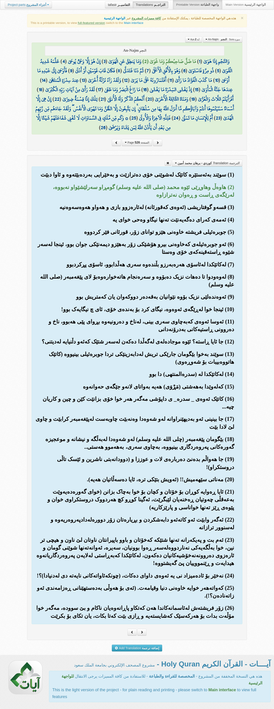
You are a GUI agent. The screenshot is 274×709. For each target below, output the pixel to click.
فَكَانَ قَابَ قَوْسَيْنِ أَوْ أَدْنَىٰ (95, 71)
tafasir (119, 5)
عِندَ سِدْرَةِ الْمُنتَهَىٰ (64, 80)
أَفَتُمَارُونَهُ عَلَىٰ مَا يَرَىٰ (148, 80)
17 (99, 90)
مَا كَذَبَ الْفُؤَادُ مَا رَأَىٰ (193, 80)
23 (218, 118)
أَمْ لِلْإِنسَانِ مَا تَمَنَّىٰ (197, 118)
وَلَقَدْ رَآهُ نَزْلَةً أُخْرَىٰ (104, 80)
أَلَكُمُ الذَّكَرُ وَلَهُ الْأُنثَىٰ (125, 99)
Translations (150, 5)
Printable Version (197, 4)
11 (170, 80)
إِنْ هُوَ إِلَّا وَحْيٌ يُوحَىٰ (84, 61)
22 (56, 99)
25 (133, 118)
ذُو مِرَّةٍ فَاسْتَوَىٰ (201, 71)
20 (149, 99)
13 (83, 80)
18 (40, 90)
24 (175, 118)
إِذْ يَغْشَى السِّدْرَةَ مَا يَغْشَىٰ (171, 90)
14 (44, 80)
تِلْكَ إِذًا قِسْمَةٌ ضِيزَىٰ (79, 99)
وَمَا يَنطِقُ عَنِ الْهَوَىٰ (124, 61)
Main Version (246, 4)
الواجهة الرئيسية (114, 18)
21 (102, 99)
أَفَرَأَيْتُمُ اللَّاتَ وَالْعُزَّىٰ (215, 99)
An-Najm (222, 39)
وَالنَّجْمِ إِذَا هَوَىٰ (216, 61)
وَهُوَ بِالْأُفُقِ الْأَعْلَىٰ (166, 71)
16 (145, 90)
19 (193, 99)
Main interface (133, 23)
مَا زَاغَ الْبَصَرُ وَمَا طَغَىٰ (122, 90)
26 (103, 128)
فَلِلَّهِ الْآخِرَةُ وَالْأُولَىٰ (154, 118)
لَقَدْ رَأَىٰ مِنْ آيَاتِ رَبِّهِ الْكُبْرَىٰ (70, 90)
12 (126, 80)
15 (196, 90)
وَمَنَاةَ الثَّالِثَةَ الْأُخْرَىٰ (171, 99)
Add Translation (137, 648)
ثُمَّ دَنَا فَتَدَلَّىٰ (133, 71)
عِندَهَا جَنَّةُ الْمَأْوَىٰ (217, 90)
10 (216, 80)
